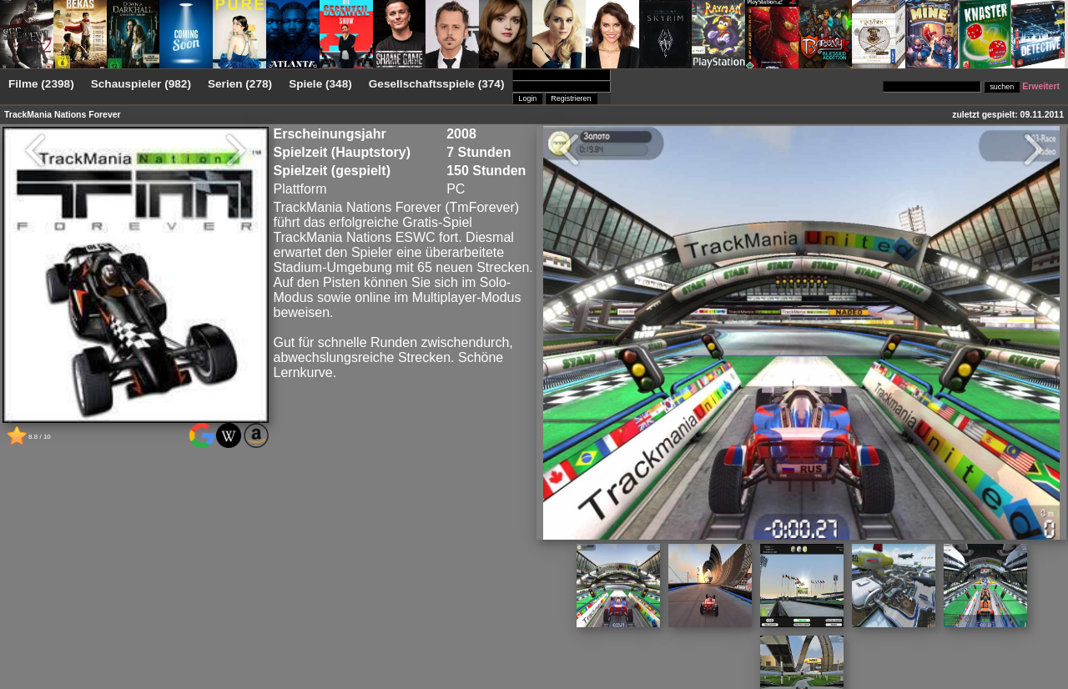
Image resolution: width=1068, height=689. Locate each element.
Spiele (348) (320, 84)
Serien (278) (240, 84)
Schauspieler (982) (141, 84)
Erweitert (1041, 86)
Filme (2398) (41, 84)
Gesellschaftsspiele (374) (437, 84)
